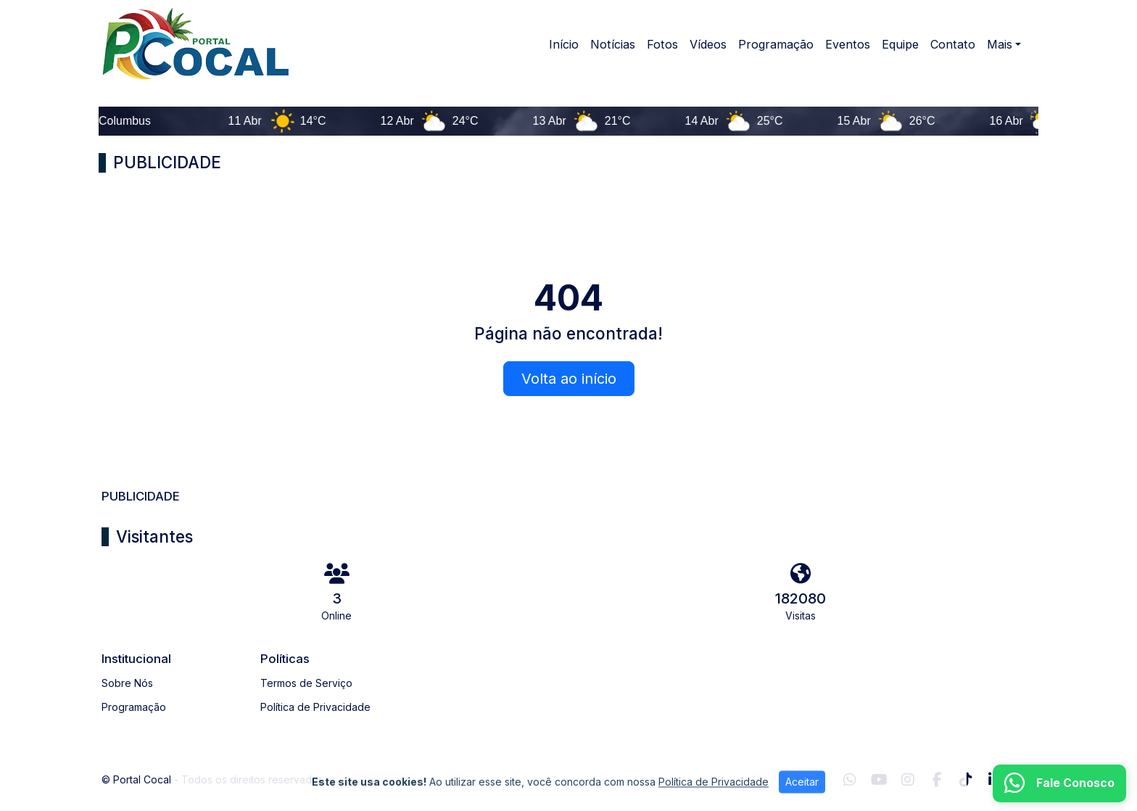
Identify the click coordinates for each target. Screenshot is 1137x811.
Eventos (847, 44)
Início (564, 44)
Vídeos (708, 44)
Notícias (612, 44)
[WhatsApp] (849, 780)
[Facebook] (937, 780)
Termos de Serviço (306, 683)
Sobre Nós (127, 683)
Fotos (662, 44)
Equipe (900, 44)
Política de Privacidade (315, 707)
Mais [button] (999, 44)
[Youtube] (879, 780)
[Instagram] (907, 780)
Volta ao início (568, 378)
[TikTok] (965, 780)
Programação (776, 44)
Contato (952, 44)
